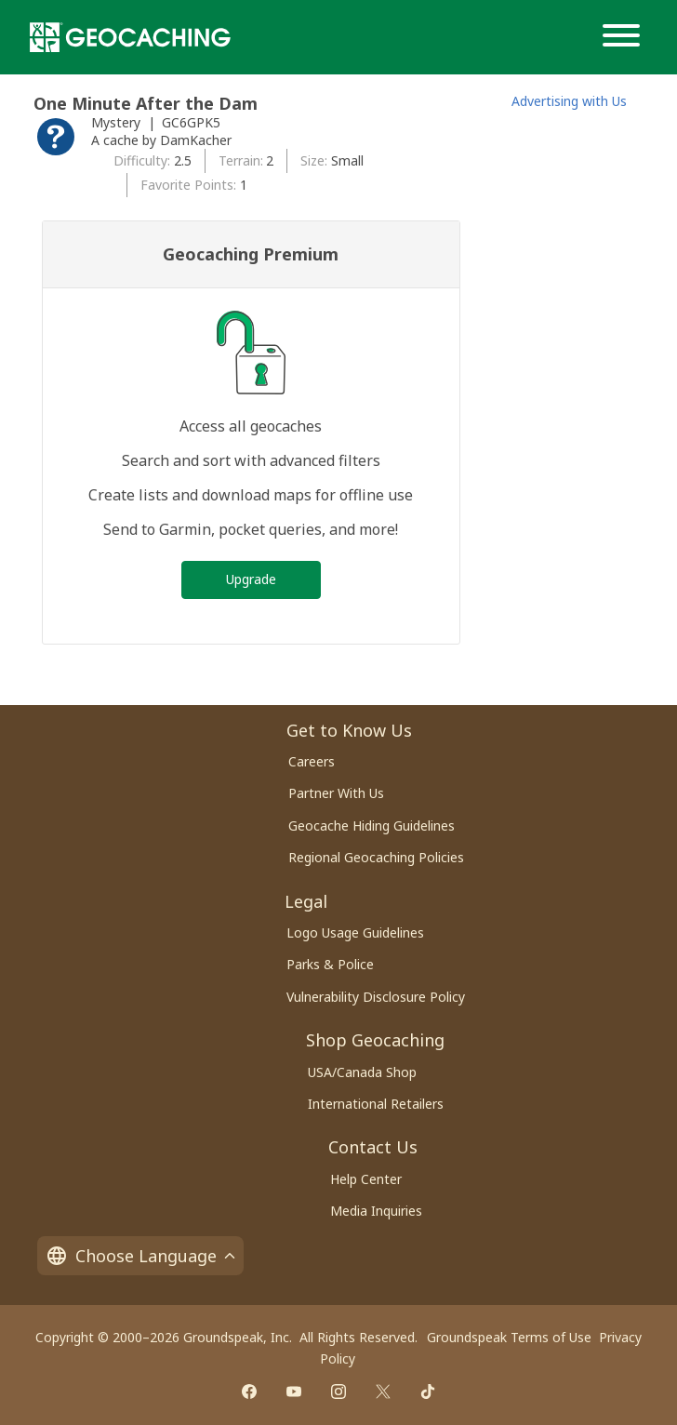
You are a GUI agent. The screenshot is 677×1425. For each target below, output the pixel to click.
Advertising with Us (569, 101)
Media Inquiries (376, 1210)
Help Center (366, 1179)
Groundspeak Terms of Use (509, 1337)
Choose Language (140, 1256)
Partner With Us (336, 793)
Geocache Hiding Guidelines (371, 825)
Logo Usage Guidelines (355, 932)
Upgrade (251, 579)
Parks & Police (330, 964)
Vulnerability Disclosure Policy (375, 996)
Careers (311, 761)
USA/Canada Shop (362, 1072)
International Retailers (376, 1103)
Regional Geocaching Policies (376, 857)
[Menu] (625, 37)
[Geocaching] (130, 37)
